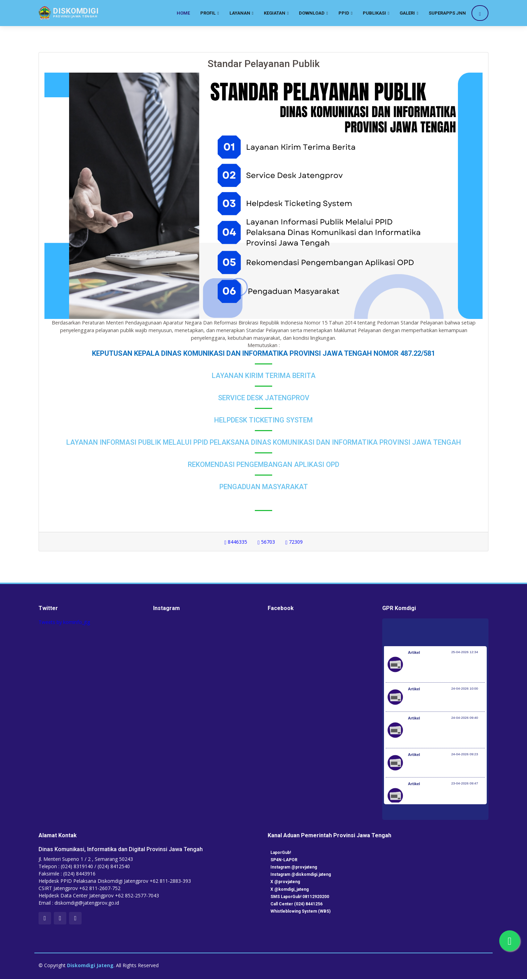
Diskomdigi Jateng (90, 965)
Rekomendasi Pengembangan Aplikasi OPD (263, 464)
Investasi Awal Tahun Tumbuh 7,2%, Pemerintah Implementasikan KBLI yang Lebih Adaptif (446, 733)
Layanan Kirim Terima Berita (264, 375)
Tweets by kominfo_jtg (64, 622)
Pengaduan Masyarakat (263, 487)
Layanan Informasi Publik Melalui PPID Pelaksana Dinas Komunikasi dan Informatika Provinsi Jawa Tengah (263, 442)
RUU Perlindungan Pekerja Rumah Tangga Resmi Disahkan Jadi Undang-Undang (445, 799)
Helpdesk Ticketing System (263, 420)
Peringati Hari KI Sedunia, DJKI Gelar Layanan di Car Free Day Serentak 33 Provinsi (442, 668)
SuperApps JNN (447, 13)
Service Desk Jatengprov (263, 398)
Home (183, 13)
